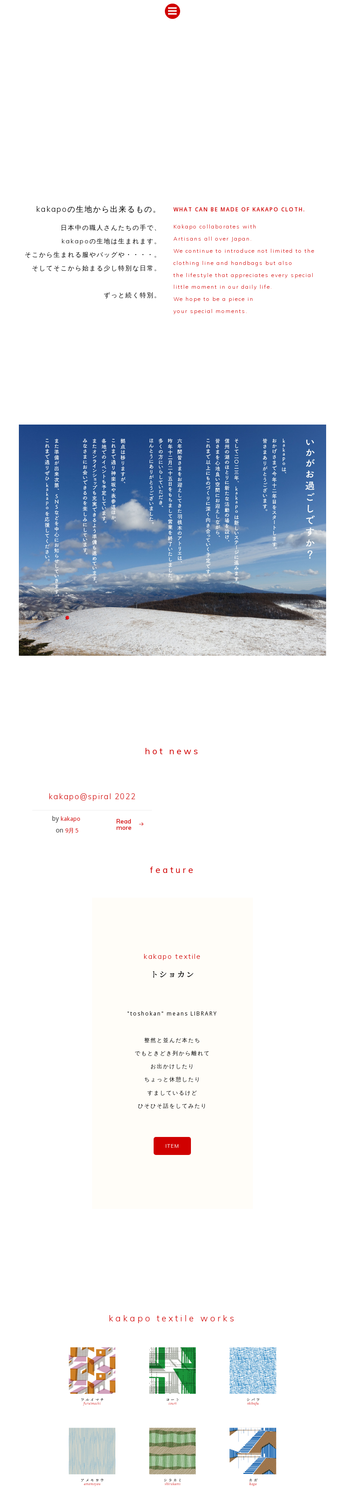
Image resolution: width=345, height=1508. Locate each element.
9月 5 (87, 856)
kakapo (57, 856)
